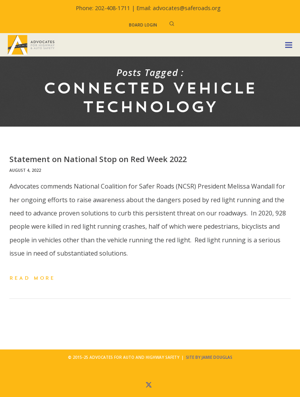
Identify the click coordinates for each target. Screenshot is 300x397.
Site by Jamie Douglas (209, 357)
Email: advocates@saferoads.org (178, 8)
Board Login (143, 25)
